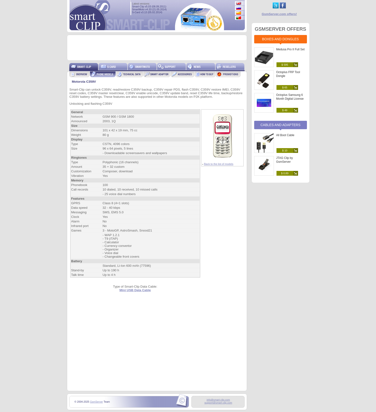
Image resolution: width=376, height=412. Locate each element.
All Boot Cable (285, 135)
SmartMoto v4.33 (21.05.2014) (149, 9)
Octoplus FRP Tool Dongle (288, 74)
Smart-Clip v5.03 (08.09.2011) (149, 6)
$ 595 (285, 64)
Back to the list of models (218, 163)
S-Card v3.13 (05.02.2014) (147, 12)
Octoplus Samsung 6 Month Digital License (290, 96)
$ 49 (284, 110)
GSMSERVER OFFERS (280, 29)
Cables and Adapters (280, 125)
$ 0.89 (284, 173)
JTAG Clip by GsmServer (284, 159)
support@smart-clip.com (218, 402)
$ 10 (284, 150)
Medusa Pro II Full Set (290, 49)
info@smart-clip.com (218, 399)
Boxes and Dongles (280, 39)
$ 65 (284, 87)
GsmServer (96, 401)
